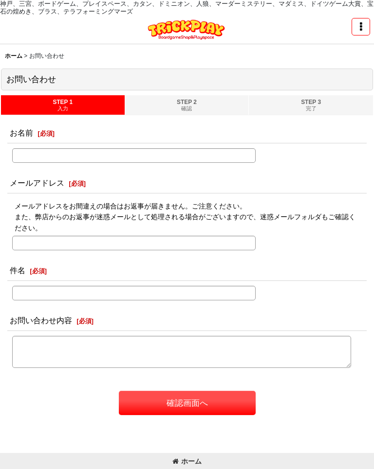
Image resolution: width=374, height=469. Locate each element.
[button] (361, 26)
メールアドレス (37, 182)
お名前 (21, 132)
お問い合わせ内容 (41, 320)
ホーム (187, 461)
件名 (17, 270)
